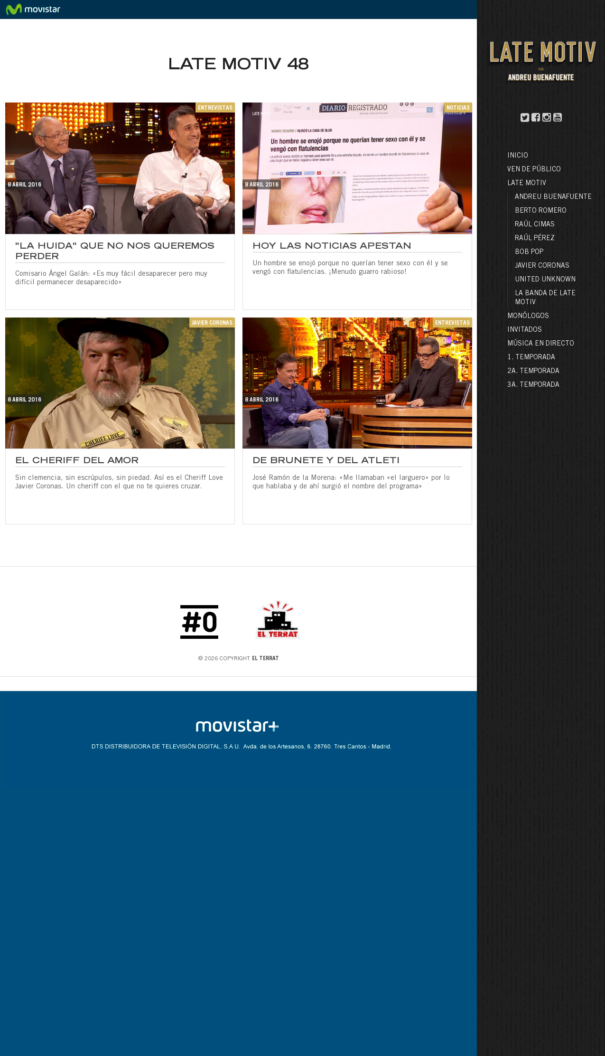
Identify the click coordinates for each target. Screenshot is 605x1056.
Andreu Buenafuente (553, 197)
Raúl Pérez (535, 238)
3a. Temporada (533, 385)
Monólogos (528, 316)
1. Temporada (531, 358)
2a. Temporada (533, 371)
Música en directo (540, 344)
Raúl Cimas (535, 225)
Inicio (517, 156)
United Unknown (545, 280)
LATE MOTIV (526, 183)
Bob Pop (529, 252)
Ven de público (534, 170)
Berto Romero (541, 211)
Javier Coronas (542, 266)
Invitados (524, 330)
